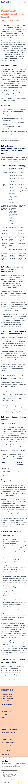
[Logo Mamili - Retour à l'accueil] (6, 2)
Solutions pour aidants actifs (8, 732)
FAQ (2, 717)
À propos (3, 707)
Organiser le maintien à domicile (9, 729)
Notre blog (4, 714)
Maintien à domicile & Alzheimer (9, 736)
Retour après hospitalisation (8, 742)
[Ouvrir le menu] (25, 2)
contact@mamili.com (12, 100)
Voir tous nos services (6, 746)
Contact (3, 721)
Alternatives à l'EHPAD (7, 739)
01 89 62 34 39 (5, 754)
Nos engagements (6, 711)
